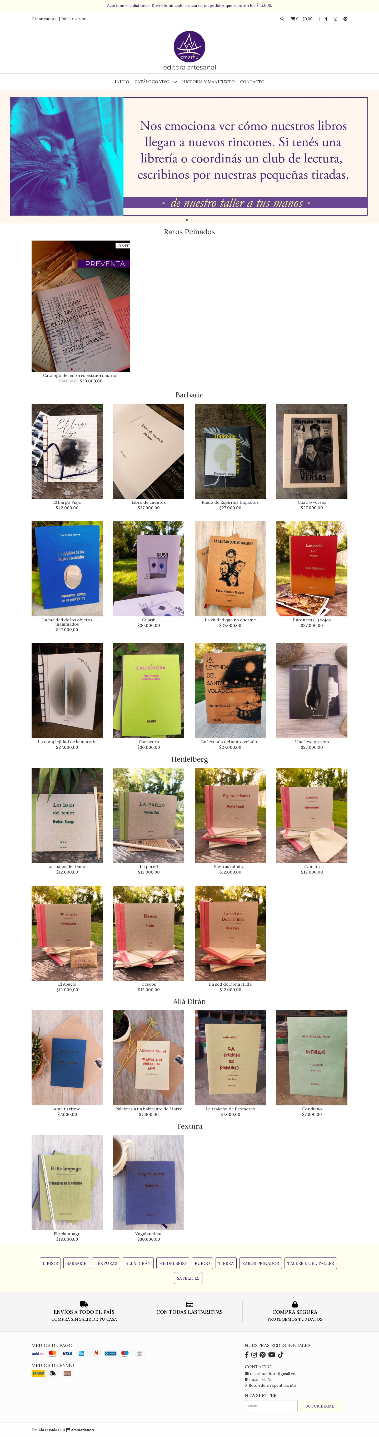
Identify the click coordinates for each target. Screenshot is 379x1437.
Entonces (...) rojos (312, 619)
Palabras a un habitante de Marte (148, 1108)
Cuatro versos (312, 502)
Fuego (202, 1263)
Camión (312, 866)
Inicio (122, 81)
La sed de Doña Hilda (230, 984)
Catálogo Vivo (155, 82)
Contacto (252, 81)
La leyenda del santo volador (230, 741)
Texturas (106, 1263)
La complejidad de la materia (67, 741)
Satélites (188, 1278)
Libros (50, 1263)
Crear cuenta (44, 18)
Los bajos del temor (67, 866)
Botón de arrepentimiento (270, 1385)
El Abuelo (67, 984)
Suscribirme (320, 1406)
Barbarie (76, 1263)
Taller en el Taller (310, 1263)
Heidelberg (172, 1263)
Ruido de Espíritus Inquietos (230, 502)
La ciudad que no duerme (230, 619)
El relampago (67, 1233)
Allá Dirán (138, 1263)
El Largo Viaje (67, 502)
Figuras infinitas (230, 866)
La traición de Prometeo (230, 1108)
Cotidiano (312, 1108)
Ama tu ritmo (67, 1108)
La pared (149, 866)
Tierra (226, 1263)
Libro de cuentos (149, 502)
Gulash (149, 619)
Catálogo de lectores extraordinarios (80, 375)
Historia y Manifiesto (208, 81)
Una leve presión (312, 741)
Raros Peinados (260, 1263)
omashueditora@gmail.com (271, 1373)
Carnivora (149, 741)
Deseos (148, 984)
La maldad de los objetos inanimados (67, 622)
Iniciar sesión (74, 18)
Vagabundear (148, 1233)
